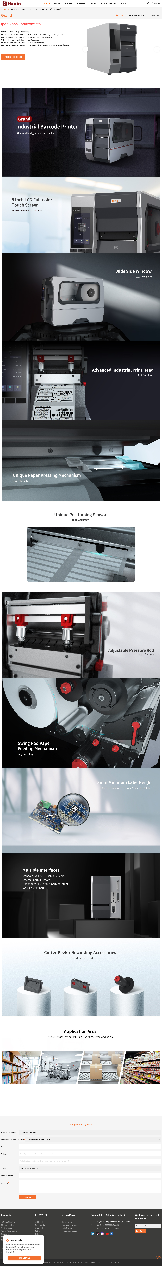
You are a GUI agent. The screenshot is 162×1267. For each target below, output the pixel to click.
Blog (36, 1241)
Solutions (93, 3)
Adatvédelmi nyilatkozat (79, 1264)
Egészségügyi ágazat (69, 1232)
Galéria (37, 1232)
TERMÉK (58, 3)
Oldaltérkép (113, 1264)
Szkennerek (5, 1235)
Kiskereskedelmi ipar (69, 1226)
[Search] (148, 3)
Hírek (37, 1238)
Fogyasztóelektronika (9, 1232)
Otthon (47, 3)
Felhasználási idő (99, 1264)
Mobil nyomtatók (7, 1229)
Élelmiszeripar (66, 1223)
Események (39, 1229)
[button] (157, 49)
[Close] (41, 1237)
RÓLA (123, 3)
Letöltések (80, 3)
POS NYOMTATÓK (8, 1223)
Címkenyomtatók (7, 1226)
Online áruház (40, 1226)
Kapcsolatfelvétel (109, 3)
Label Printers (26, 9)
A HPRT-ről (39, 1223)
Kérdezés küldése (14, 57)
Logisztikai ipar (67, 1229)
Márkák (68, 3)
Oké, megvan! (24, 1259)
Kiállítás (37, 1235)
